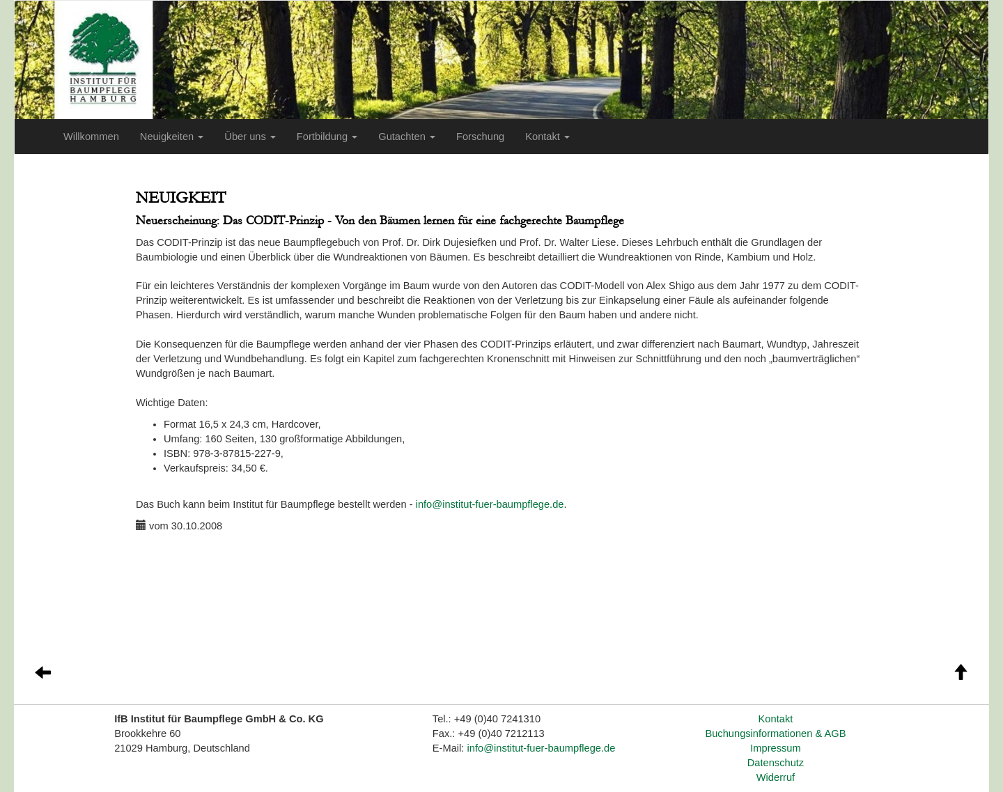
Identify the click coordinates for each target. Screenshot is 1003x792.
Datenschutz (775, 762)
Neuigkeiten (171, 136)
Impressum (775, 748)
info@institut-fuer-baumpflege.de (490, 504)
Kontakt (547, 136)
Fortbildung (327, 136)
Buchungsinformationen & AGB (775, 733)
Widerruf (775, 777)
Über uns (250, 136)
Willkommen (91, 136)
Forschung (480, 136)
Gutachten (406, 136)
